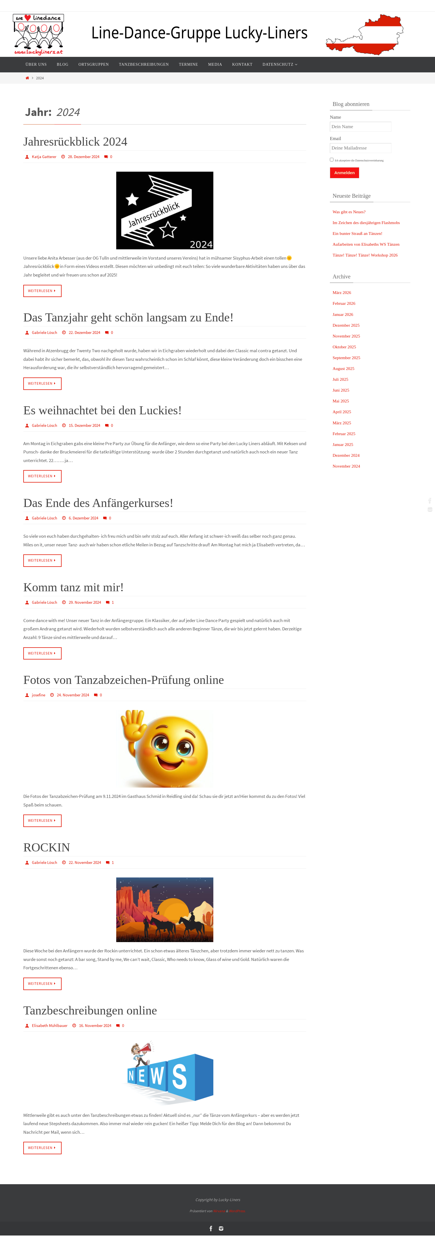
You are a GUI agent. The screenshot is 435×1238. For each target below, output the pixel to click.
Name (335, 117)
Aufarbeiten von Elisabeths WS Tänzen (370, 244)
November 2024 (348, 466)
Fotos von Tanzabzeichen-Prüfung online (123, 681)
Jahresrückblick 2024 (75, 141)
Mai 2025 (342, 401)
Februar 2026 (345, 303)
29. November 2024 (89, 603)
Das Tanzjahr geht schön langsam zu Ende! (128, 318)
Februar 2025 (345, 433)
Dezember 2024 (348, 455)
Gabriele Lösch (46, 332)
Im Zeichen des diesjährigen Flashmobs (370, 222)
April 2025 (343, 411)
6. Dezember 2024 (87, 518)
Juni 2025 (342, 390)
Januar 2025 (344, 444)
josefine (39, 696)
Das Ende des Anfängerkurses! (98, 504)
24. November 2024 (76, 696)
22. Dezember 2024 (89, 332)
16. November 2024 (100, 1027)
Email (335, 138)
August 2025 (345, 368)
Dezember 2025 (348, 325)
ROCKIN (46, 849)
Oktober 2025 (346, 346)
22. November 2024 (89, 864)
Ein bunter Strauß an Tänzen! (360, 233)
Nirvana (219, 1213)
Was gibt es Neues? (351, 211)
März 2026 (343, 292)
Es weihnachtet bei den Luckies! (102, 411)
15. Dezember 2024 (89, 425)
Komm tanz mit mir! (73, 588)
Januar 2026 (344, 314)
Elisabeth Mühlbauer (51, 1027)
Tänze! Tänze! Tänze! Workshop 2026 (369, 255)
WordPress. (237, 1213)
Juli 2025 (341, 379)
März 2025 (343, 422)
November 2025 (348, 336)
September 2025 (348, 357)
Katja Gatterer (45, 156)
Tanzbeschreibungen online (90, 1012)
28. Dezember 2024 (87, 156)
